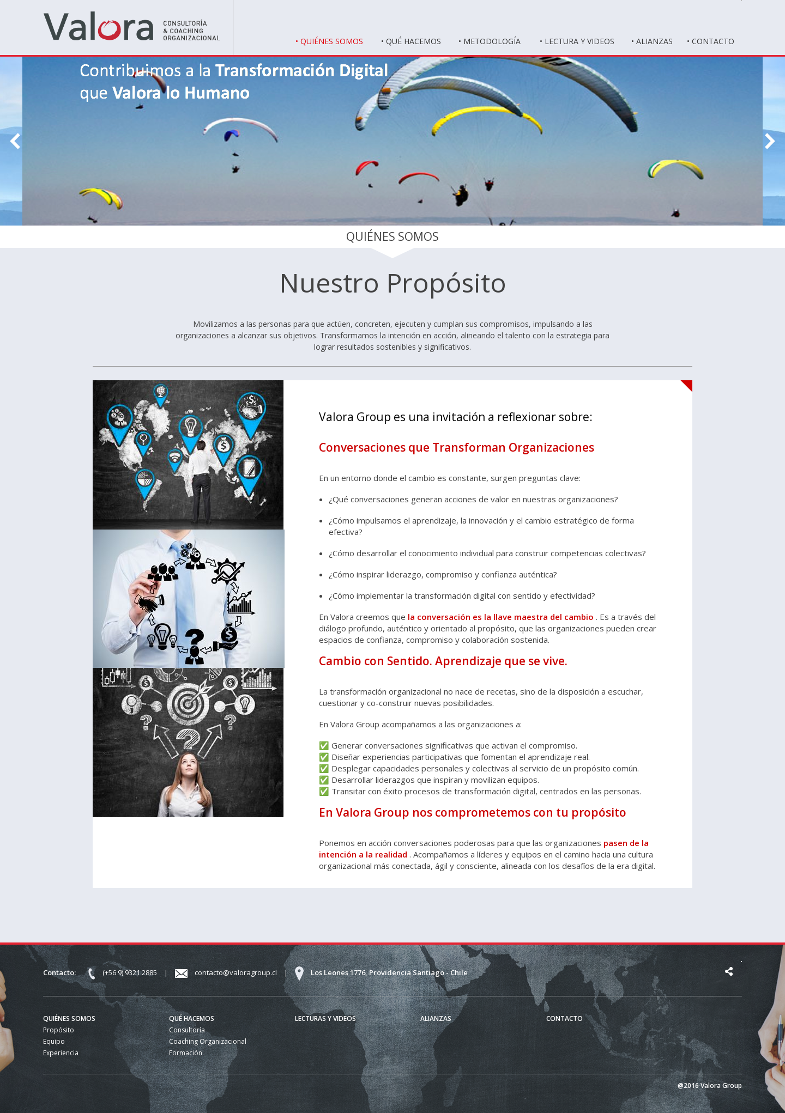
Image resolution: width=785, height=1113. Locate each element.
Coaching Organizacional (207, 1041)
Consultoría (187, 1030)
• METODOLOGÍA (489, 41)
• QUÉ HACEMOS (411, 41)
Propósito (58, 1030)
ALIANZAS (435, 1018)
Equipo (54, 1041)
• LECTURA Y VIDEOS (577, 41)
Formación (185, 1052)
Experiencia (60, 1052)
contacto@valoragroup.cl (237, 972)
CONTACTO (564, 1018)
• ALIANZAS (652, 41)
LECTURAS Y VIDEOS (325, 1018)
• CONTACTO (710, 41)
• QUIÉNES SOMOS (329, 41)
